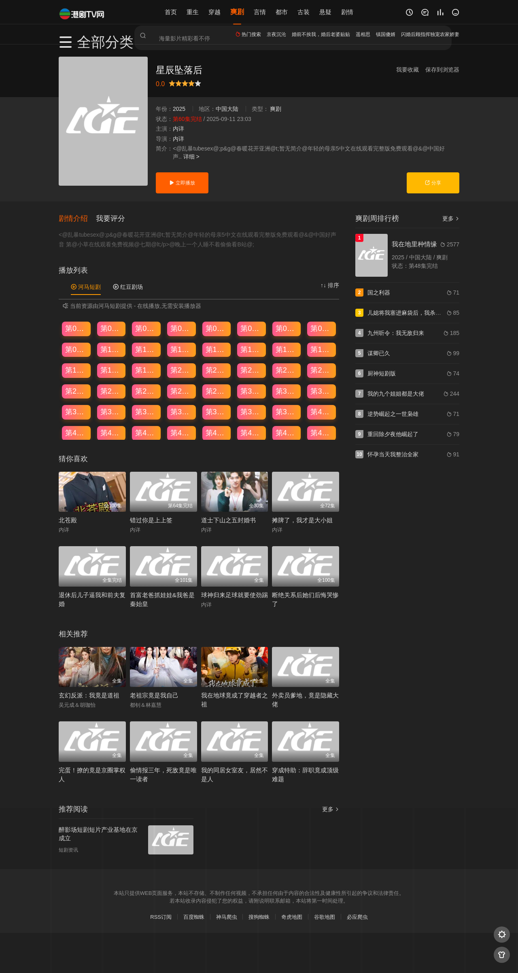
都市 (282, 11)
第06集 (251, 328)
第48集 (321, 432)
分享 (433, 183)
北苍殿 (68, 519)
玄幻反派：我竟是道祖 (89, 694)
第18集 (111, 370)
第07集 (287, 328)
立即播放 (182, 183)
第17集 (76, 370)
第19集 (146, 370)
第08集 (321, 328)
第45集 (217, 432)
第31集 (287, 391)
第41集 (76, 432)
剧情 (347, 11)
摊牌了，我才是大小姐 (302, 519)
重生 (193, 11)
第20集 (181, 370)
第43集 (146, 432)
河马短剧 (86, 286)
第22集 (251, 370)
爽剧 (237, 12)
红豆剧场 (128, 286)
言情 (260, 11)
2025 (179, 109)
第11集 (146, 349)
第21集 (217, 370)
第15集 (287, 349)
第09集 (76, 349)
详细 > (191, 156)
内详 (178, 128)
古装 (303, 11)
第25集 (76, 391)
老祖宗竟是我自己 (154, 694)
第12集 (181, 349)
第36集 (181, 411)
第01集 (76, 328)
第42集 (111, 432)
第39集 (287, 411)
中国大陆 (227, 109)
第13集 (217, 349)
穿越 (214, 11)
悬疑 (325, 11)
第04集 (181, 328)
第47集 (287, 432)
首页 (171, 11)
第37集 (217, 411)
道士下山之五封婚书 (228, 519)
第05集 (217, 328)
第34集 (111, 411)
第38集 (251, 411)
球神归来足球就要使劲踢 (234, 594)
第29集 (217, 391)
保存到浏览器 (442, 69)
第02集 (111, 328)
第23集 (287, 370)
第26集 (111, 391)
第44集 (181, 432)
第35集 (146, 411)
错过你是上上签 (151, 519)
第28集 (181, 391)
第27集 (146, 391)
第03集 (146, 328)
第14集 (251, 349)
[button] (77, 218)
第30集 (251, 391)
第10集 (111, 349)
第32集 (321, 391)
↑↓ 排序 (330, 285)
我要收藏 (407, 69)
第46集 (251, 432)
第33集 (76, 411)
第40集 (321, 411)
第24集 (321, 370)
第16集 (321, 349)
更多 (450, 218)
